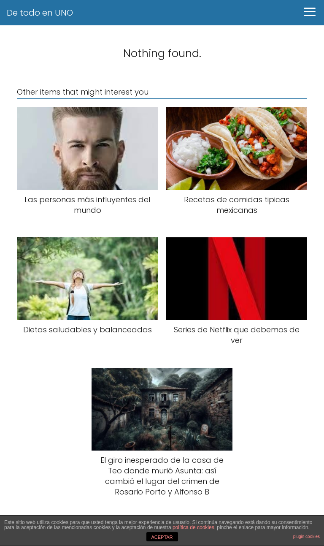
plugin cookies (306, 536)
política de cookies (193, 527)
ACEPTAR (162, 537)
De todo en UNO (40, 13)
